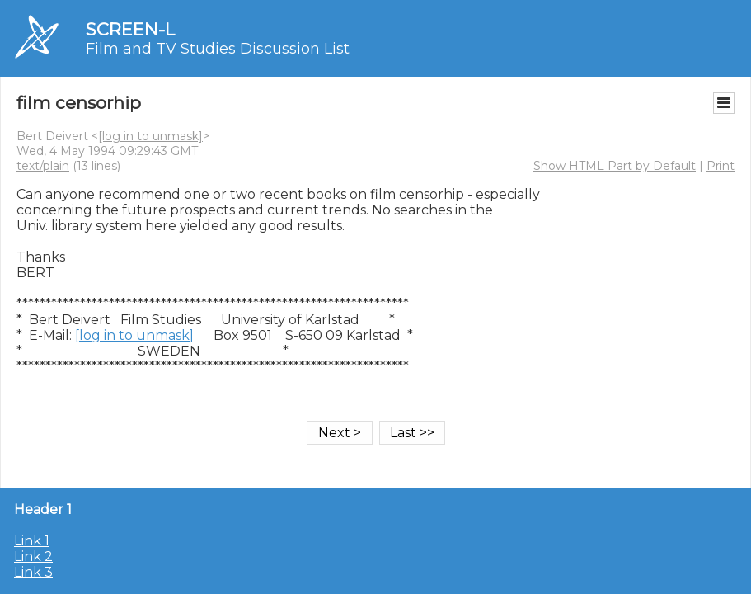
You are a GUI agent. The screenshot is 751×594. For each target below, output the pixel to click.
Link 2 (33, 556)
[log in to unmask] (150, 136)
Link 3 (33, 572)
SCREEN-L (130, 29)
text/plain (42, 165)
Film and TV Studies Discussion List (218, 49)
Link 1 (31, 541)
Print (720, 165)
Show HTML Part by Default (614, 165)
